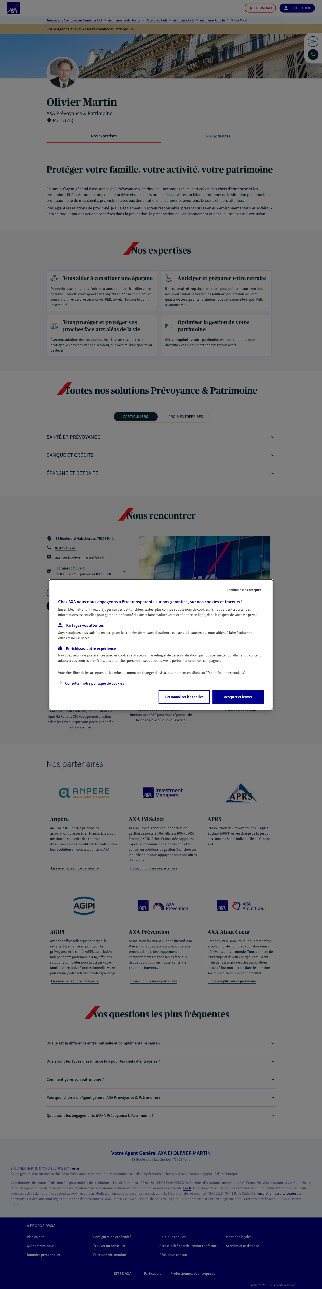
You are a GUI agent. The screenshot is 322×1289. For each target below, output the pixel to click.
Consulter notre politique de (94, 683)
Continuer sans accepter (244, 589)
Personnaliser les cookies (184, 696)
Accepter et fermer (238, 696)
